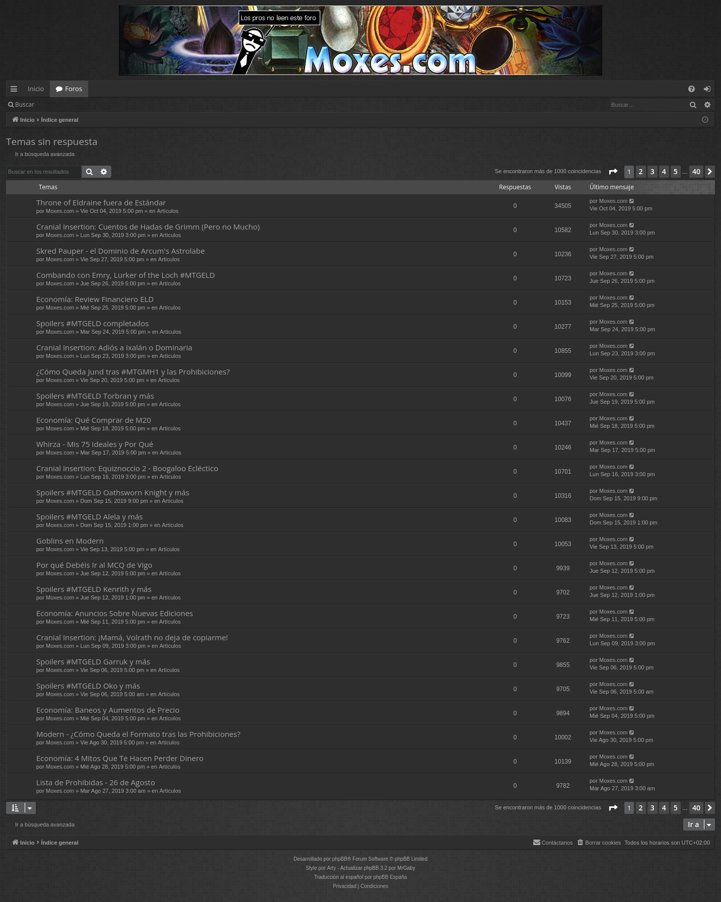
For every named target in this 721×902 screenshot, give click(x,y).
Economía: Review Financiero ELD (95, 299)
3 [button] (653, 171)
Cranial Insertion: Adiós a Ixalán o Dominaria (114, 347)
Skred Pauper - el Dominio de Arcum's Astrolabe (120, 251)
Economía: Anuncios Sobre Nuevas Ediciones (114, 613)
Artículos (168, 211)
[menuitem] (691, 89)
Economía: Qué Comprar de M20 (93, 420)
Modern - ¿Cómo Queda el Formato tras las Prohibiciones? (138, 734)
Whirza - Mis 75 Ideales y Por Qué (94, 444)
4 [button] (664, 171)
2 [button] (641, 171)
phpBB (339, 859)
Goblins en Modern (70, 541)
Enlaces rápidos (16, 90)
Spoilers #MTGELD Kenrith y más (94, 589)
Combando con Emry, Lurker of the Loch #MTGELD (125, 275)
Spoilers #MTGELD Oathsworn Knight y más (112, 492)
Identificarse (66, 104)
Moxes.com (60, 211)
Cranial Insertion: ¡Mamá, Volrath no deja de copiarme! (132, 637)
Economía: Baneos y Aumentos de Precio (107, 710)
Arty (331, 868)
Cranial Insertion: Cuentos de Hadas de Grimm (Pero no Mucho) (148, 226)
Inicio (36, 88)
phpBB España (390, 877)
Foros (73, 88)
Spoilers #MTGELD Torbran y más (95, 396)
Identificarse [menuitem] (709, 90)
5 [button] (676, 171)
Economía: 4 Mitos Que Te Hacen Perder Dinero (119, 758)
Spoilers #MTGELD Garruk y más (93, 661)
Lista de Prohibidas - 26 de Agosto (95, 782)
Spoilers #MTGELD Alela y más (89, 516)
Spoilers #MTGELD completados (92, 323)
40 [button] (696, 171)
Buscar (24, 104)
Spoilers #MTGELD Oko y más (88, 686)
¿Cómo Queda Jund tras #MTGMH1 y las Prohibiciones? (133, 371)
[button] (612, 172)
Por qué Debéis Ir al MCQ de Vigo (94, 565)
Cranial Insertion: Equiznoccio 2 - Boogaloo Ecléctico (127, 468)
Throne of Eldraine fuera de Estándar (101, 202)
